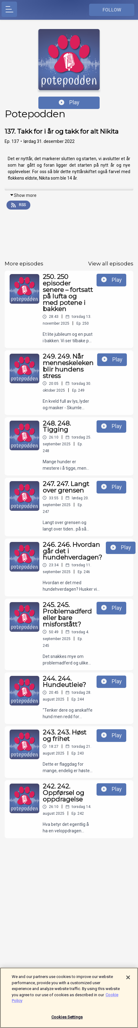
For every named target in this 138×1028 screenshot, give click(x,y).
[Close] (128, 980)
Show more (23, 195)
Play (69, 102)
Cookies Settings (67, 1019)
